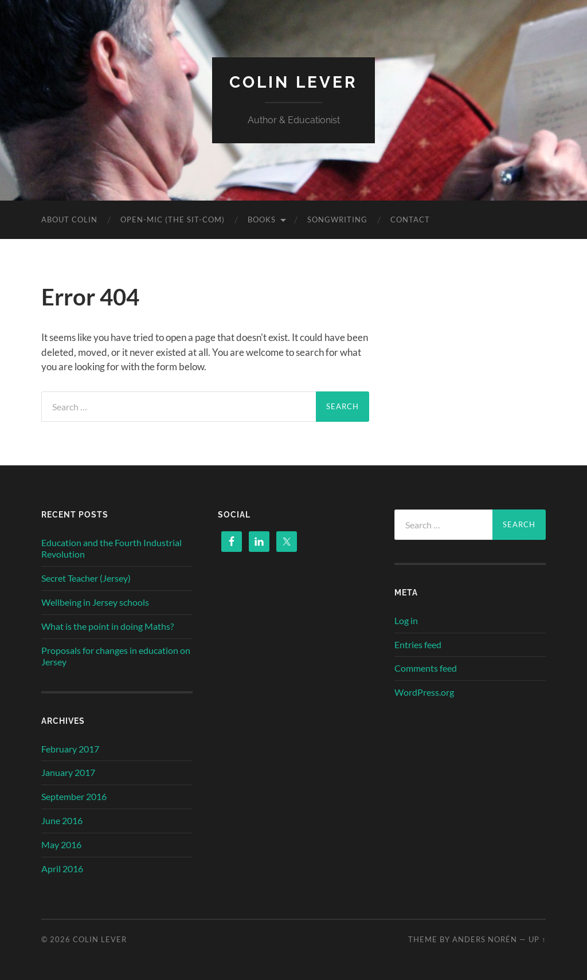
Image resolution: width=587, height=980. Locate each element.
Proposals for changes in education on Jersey (115, 656)
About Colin (69, 219)
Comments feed (425, 668)
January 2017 (68, 772)
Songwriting (337, 219)
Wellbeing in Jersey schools (95, 602)
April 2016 (62, 868)
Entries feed (417, 644)
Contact (410, 219)
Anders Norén (484, 939)
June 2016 (62, 820)
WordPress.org (424, 692)
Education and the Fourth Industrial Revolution (111, 548)
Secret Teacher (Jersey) (86, 578)
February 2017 (70, 748)
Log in (406, 620)
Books (262, 219)
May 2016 (61, 844)
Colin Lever (293, 82)
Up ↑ (537, 939)
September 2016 (74, 796)
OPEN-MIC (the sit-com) (172, 219)
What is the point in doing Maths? (107, 626)
